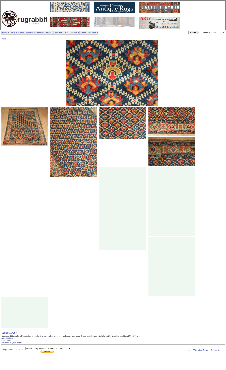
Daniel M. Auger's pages (11, 342)
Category (38, 33)
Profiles (48, 33)
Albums (74, 33)
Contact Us (215, 350)
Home (4, 33)
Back (3, 39)
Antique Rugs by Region (21, 33)
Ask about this (7, 338)
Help (189, 350)
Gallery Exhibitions (88, 33)
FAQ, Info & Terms (200, 350)
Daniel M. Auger (9, 333)
